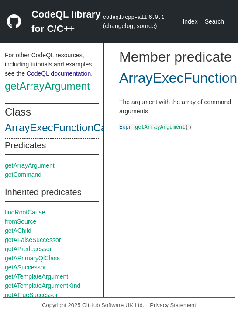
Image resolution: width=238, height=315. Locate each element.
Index (190, 21)
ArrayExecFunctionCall (58, 127)
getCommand (23, 174)
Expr (125, 126)
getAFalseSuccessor (33, 239)
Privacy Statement (173, 305)
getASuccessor (25, 267)
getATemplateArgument (36, 276)
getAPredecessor (28, 248)
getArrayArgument (47, 86)
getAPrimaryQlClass (32, 258)
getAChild (18, 230)
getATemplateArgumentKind (42, 285)
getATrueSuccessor (31, 294)
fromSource (20, 221)
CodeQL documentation (59, 73)
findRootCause (25, 212)
